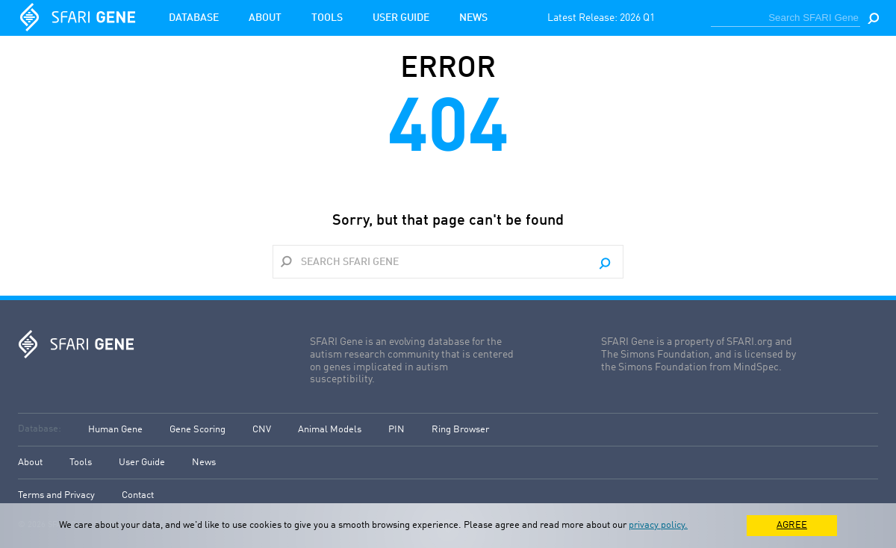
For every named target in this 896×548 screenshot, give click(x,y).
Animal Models (329, 430)
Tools (327, 18)
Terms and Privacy (56, 495)
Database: (39, 429)
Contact (138, 495)
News (473, 18)
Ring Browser (460, 430)
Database (194, 18)
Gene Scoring (197, 430)
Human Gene (115, 430)
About (265, 18)
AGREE (792, 525)
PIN (396, 430)
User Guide (401, 18)
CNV (261, 430)
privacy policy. (658, 525)
